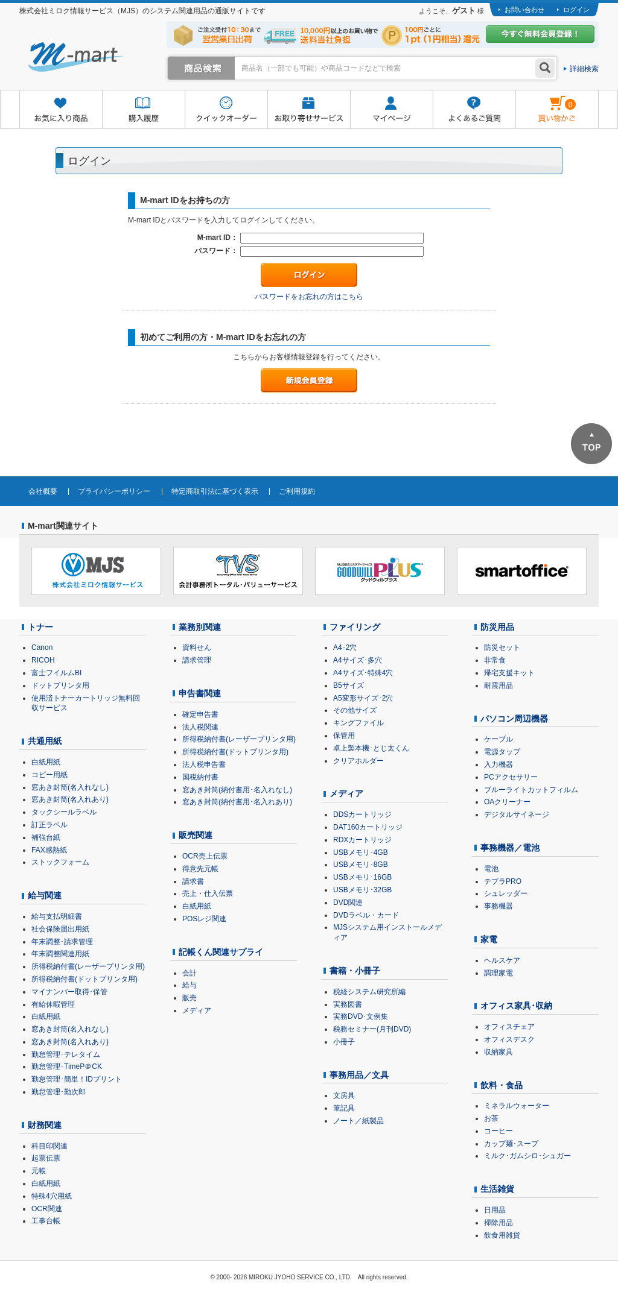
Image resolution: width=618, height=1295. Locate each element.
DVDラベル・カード (366, 915)
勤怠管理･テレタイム (65, 1054)
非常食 (495, 660)
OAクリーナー (507, 802)
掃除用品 (498, 1222)
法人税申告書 (204, 764)
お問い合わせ (524, 9)
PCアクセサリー (511, 777)
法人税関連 (200, 727)
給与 (189, 985)
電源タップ (502, 752)
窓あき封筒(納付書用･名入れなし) (237, 790)
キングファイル (358, 723)
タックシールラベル (64, 812)
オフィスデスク (509, 1039)
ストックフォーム (60, 862)
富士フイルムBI (56, 673)
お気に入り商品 (60, 110)
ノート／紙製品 (358, 1121)
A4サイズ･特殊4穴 (363, 673)
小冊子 (344, 1042)
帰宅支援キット (509, 673)
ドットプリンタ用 (60, 685)
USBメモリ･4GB (360, 852)
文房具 (344, 1095)
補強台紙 (45, 837)
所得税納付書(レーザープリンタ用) (88, 966)
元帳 (38, 1171)
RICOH (43, 660)
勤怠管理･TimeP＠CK (66, 1066)
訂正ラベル (49, 825)
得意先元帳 (200, 869)
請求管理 (196, 660)
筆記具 (344, 1108)
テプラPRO (502, 881)
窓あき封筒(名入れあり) (70, 799)
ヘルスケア (502, 960)
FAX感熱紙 (49, 850)
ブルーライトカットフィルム (531, 790)
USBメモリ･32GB (362, 890)
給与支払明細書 (56, 916)
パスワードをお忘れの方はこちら (309, 296)
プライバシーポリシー (114, 491)
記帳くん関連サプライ (221, 952)
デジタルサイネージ (516, 814)
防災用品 (497, 627)
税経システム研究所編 (369, 992)
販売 (189, 998)
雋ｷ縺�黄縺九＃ (545, 101)
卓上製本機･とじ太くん (371, 748)
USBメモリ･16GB (362, 877)
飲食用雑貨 (502, 1235)
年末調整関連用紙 (60, 954)
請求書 (193, 881)
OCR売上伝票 (205, 856)
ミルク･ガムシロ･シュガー (527, 1156)
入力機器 (498, 764)
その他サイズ (355, 710)
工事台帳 (45, 1221)
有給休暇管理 (53, 1004)
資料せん (196, 647)
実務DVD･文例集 (360, 1016)
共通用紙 (45, 741)
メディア (196, 1010)
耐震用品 (498, 685)
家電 (488, 939)
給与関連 (45, 895)
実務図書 (347, 1004)
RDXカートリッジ (362, 840)
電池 (491, 869)
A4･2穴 (345, 647)
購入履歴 (143, 110)
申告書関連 (200, 693)
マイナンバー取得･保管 (69, 992)
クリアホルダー (358, 761)
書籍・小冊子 (355, 970)
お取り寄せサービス (308, 110)
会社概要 (42, 491)
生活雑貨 (497, 1189)
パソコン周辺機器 (514, 718)
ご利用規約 (297, 491)
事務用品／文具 (359, 1075)
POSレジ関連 (204, 919)
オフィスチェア (509, 1026)
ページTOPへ (591, 443)
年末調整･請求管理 (62, 941)
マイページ (391, 110)
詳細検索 (584, 69)
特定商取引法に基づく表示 (214, 491)
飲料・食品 (501, 1085)
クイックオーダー (226, 110)
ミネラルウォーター (516, 1105)
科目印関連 (49, 1146)
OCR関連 (46, 1209)
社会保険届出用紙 (60, 929)
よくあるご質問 (474, 110)
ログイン (576, 9)
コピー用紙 (49, 774)
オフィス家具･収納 (516, 1005)
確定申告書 (200, 714)
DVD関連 (348, 902)
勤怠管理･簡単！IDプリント (76, 1079)
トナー (40, 627)
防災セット (502, 647)
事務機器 (498, 906)
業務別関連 (200, 627)
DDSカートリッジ (362, 814)
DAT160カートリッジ (368, 827)
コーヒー (498, 1131)
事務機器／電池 (510, 847)
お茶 (491, 1118)
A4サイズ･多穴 (357, 660)
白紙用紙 (45, 762)
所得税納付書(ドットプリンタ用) (84, 979)
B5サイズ (348, 685)
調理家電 (498, 973)
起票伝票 (45, 1158)
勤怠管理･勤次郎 (58, 1092)
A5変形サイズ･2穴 (363, 698)
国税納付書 (200, 777)
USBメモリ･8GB (360, 864)
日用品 (495, 1210)
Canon (42, 647)
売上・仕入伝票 (207, 893)
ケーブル (498, 739)
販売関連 (195, 835)
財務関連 (45, 1125)
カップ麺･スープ (511, 1143)
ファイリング (355, 627)
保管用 (344, 735)
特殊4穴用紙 (51, 1196)
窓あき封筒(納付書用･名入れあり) (237, 802)
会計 (189, 973)
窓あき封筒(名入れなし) (70, 787)
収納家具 (498, 1052)
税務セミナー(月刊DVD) (372, 1029)
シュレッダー (505, 893)
